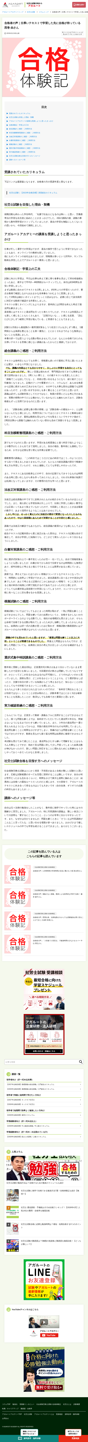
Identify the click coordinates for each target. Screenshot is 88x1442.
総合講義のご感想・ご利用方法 (20, 129)
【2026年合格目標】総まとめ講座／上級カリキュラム (26, 1137)
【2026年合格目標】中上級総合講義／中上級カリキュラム (28, 1126)
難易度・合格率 (26, 1409)
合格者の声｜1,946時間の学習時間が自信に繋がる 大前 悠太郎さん (57, 871)
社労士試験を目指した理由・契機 (21, 117)
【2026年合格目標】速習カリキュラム (21, 1115)
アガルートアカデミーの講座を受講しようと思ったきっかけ (31, 121)
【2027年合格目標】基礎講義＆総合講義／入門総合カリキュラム (30, 1084)
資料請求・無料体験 (72, 1414)
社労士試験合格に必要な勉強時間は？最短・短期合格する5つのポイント (51, 1225)
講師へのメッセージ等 (17, 160)
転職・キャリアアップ (10, 1409)
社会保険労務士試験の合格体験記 (48, 1404)
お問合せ (5, 1418)
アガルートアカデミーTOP (12, 1414)
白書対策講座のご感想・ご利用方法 (22, 140)
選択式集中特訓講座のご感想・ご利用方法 (24, 148)
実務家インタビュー (27, 1404)
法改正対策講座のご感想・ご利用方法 (23, 137)
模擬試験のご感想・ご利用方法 (20, 144)
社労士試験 (28, 1414)
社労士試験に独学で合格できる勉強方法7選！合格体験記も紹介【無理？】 (50, 1192)
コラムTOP (6, 1404)
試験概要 (76, 1404)
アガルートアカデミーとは (44, 1414)
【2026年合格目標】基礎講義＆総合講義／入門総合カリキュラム (30, 1089)
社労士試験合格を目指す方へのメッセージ (24, 156)
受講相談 (59, 1414)
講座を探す (80, 5)
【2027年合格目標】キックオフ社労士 (21, 1100)
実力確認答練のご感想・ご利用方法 (22, 152)
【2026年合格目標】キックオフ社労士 (21, 1104)
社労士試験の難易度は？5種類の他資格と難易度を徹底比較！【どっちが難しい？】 (51, 1242)
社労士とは (67, 1404)
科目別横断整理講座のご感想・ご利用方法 (24, 133)
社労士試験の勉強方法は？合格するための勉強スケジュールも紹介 (35, 1183)
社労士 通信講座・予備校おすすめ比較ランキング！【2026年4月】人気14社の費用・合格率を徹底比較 (50, 1209)
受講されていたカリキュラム (19, 113)
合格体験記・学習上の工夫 (19, 125)
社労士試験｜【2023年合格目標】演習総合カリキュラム (33, 193)
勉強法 (15, 1404)
